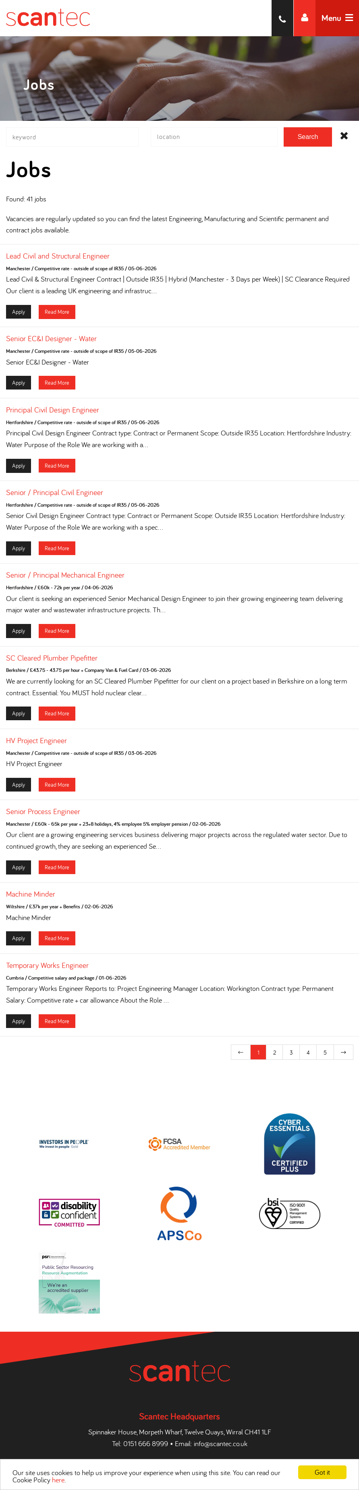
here (58, 1479)
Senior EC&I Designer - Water (51, 342)
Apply (18, 315)
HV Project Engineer (36, 743)
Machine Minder (30, 897)
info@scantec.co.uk (220, 1433)
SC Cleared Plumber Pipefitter (52, 661)
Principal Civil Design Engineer (52, 413)
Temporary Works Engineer (47, 968)
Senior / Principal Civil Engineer (54, 495)
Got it (322, 1472)
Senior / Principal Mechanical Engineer (65, 578)
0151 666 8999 (145, 1433)
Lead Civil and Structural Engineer (58, 259)
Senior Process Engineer (43, 815)
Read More (57, 315)
